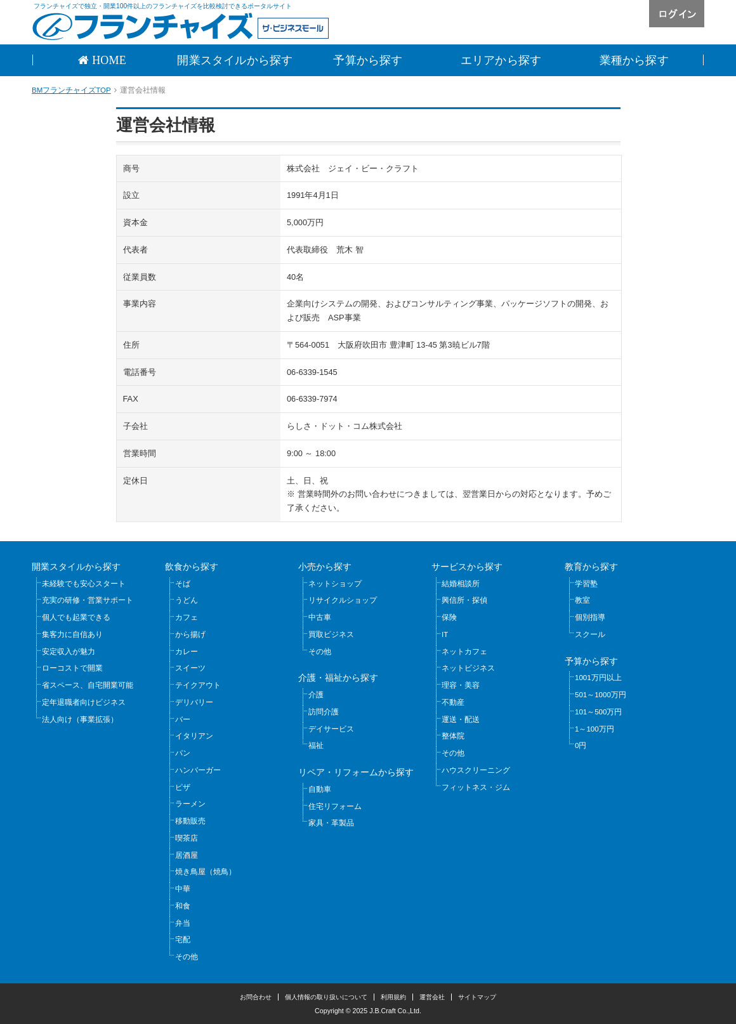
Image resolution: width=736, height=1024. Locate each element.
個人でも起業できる (76, 617)
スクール (590, 634)
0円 (580, 745)
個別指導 (590, 617)
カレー (186, 651)
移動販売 (190, 821)
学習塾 (586, 583)
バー (182, 719)
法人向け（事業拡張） (80, 719)
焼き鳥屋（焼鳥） (205, 872)
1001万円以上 (598, 677)
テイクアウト (198, 685)
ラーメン (190, 804)
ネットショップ (335, 583)
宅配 (182, 939)
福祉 (316, 745)
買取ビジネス (331, 634)
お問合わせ (256, 997)
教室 (582, 600)
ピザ (182, 787)
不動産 (453, 702)
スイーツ (190, 668)
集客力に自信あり (72, 634)
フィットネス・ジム (476, 787)
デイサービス (331, 729)
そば (182, 583)
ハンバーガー (198, 770)
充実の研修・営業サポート (87, 600)
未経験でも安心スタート (84, 583)
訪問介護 (323, 712)
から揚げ (190, 634)
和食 (182, 906)
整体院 (453, 736)
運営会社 (432, 997)
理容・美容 (461, 685)
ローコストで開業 (72, 668)
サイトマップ (477, 997)
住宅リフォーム (335, 806)
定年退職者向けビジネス (84, 702)
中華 (182, 889)
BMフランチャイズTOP (71, 90)
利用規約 (393, 997)
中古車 (319, 617)
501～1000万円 (600, 695)
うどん (186, 600)
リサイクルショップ (342, 600)
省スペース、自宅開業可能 (87, 685)
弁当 (182, 923)
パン (182, 753)
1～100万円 (594, 729)
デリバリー (194, 702)
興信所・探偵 (464, 600)
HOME (107, 60)
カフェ (186, 617)
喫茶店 (186, 838)
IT (445, 634)
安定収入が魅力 (68, 651)
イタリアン (194, 736)
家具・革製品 (331, 823)
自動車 (319, 789)
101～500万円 (598, 712)
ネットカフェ (464, 651)
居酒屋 (186, 855)
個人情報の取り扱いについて (326, 997)
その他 (186, 957)
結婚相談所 (461, 583)
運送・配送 (461, 719)
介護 (316, 695)
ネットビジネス (468, 668)
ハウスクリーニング (476, 770)
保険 (449, 617)
